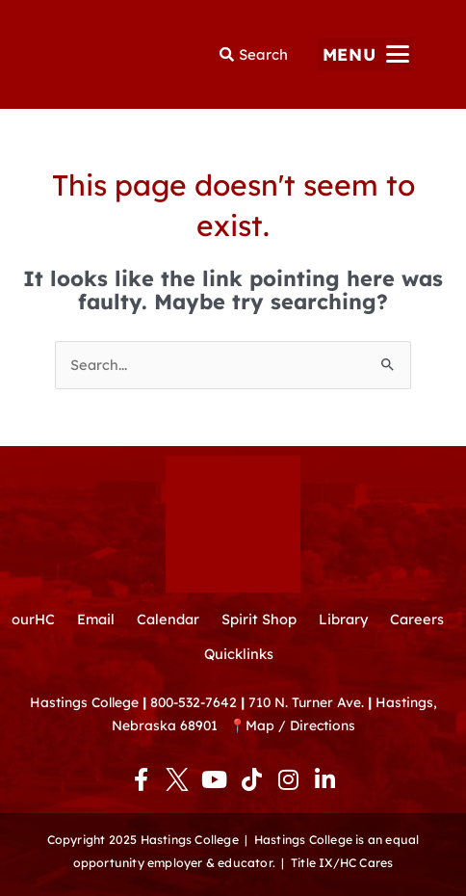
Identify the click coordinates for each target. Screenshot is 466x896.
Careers (417, 619)
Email (96, 619)
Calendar (168, 619)
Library (343, 619)
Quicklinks (238, 654)
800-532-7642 (193, 702)
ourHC (33, 619)
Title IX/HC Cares (342, 863)
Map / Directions (300, 725)
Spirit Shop (259, 619)
